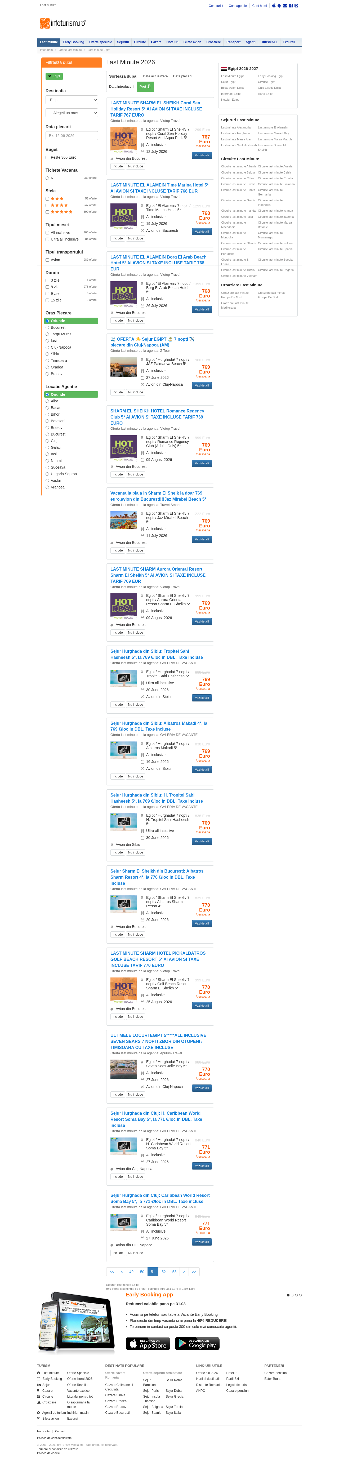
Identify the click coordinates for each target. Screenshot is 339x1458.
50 (142, 1272)
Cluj (51, 441)
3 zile (71, 280)
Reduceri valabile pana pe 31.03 (156, 1303)
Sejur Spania (152, 1413)
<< (112, 1272)
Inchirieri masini (78, 1413)
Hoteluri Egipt (230, 99)
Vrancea (55, 487)
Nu (71, 177)
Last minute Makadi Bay (273, 133)
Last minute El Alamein (273, 127)
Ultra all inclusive (71, 239)
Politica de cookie (48, 1453)
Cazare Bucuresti (117, 1413)
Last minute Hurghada (235, 133)
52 (164, 1272)
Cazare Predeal (116, 1401)
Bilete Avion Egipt (232, 87)
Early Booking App (149, 1294)
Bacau (53, 408)
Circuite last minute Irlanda (238, 210)
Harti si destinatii (208, 1379)
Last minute (49, 42)
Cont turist (216, 6)
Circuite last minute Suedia (275, 259)
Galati (53, 447)
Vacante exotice (78, 1391)
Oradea (54, 367)
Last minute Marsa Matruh (275, 139)
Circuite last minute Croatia (275, 178)
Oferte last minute (70, 49)
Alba (52, 401)
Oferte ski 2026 (207, 1373)
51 (155, 1271)
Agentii (251, 42)
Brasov (54, 374)
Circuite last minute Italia (237, 216)
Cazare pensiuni (237, 1391)
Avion (71, 259)
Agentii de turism (51, 1413)
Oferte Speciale (78, 1373)
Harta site (43, 1431)
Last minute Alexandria (236, 127)
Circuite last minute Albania (238, 166)
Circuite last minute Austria (275, 166)
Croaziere (213, 42)
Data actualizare (155, 76)
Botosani (55, 421)
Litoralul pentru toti (80, 1396)
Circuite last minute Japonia (276, 216)
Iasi (51, 341)
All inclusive (71, 232)
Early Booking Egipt (270, 76)
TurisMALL (269, 42)
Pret (143, 86)
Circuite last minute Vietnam (239, 275)
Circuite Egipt (266, 81)
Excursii (289, 42)
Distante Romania (208, 1385)
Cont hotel (259, 6)
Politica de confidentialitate (54, 1437)
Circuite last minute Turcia (238, 270)
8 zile (71, 286)
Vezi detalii (202, 155)
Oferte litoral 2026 (79, 1379)
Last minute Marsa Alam (236, 139)
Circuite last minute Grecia (238, 200)
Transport (233, 42)
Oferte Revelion (78, 1385)
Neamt (54, 461)
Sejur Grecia (175, 1396)
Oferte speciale (100, 42)
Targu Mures (59, 334)
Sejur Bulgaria (153, 1407)
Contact (60, 1431)
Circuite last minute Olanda (238, 243)
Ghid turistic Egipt (269, 87)
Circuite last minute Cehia (274, 172)
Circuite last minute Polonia (275, 243)
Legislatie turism (237, 1385)
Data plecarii (182, 76)
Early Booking (73, 42)
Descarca (148, 1343)
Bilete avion (192, 42)
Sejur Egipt (228, 81)
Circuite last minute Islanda (275, 210)
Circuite (140, 42)
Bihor (53, 414)
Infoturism (63, 23)
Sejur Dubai (174, 1391)
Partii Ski (232, 1379)
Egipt (54, 76)
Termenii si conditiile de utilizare (57, 1449)
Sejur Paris (151, 1391)
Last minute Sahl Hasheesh (239, 145)
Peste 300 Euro (61, 157)
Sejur (43, 1385)
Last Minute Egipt (232, 76)
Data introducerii (121, 86)
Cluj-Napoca (58, 347)
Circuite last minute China (237, 178)
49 (132, 1272)
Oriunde (55, 321)
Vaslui (53, 480)
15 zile (71, 299)
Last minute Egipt (99, 49)
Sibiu (52, 354)
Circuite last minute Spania (275, 249)
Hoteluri (172, 42)
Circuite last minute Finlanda (276, 184)
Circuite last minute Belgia (238, 172)
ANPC (200, 1391)
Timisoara (56, 360)
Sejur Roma (174, 1380)
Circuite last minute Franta (238, 190)
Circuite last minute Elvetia (238, 184)
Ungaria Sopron (61, 474)
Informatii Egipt (230, 93)
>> (194, 1272)
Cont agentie (238, 6)
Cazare (156, 42)
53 (174, 1272)
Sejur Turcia (174, 1407)
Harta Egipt (265, 93)
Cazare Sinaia (115, 1395)
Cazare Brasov (115, 1407)
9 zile (71, 293)
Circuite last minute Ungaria (276, 270)
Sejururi (123, 42)
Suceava (55, 467)
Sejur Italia (173, 1413)
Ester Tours (272, 1379)
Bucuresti (56, 327)
